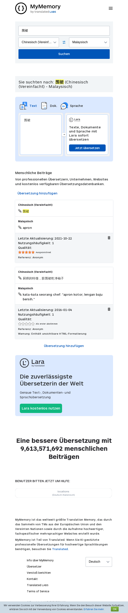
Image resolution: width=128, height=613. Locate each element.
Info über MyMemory (40, 560)
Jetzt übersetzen (87, 148)
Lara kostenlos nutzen (41, 408)
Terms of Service (38, 591)
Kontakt (32, 578)
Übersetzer (34, 566)
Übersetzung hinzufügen (38, 193)
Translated (37, 585)
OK (115, 609)
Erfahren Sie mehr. (94, 609)
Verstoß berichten (39, 572)
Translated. (60, 549)
